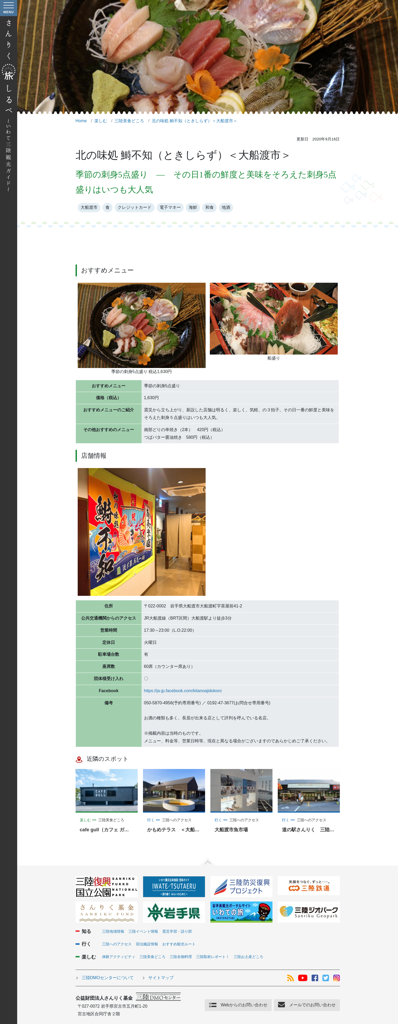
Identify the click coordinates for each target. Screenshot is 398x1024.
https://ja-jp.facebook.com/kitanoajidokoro (183, 690)
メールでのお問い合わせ (312, 1005)
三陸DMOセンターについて (108, 977)
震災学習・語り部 (177, 931)
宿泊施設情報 (147, 944)
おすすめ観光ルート (179, 944)
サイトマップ (161, 977)
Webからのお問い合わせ (244, 1005)
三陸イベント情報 (143, 931)
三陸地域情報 (113, 931)
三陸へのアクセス (117, 944)
